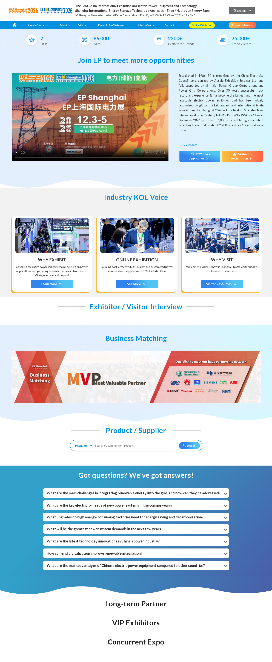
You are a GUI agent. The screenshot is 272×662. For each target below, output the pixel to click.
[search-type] (82, 445)
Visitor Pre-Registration (242, 156)
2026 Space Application (200, 156)
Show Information (37, 25)
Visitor (82, 25)
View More (188, 144)
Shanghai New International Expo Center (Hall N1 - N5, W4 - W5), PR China (125, 15)
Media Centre (146, 25)
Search (189, 445)
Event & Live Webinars (111, 25)
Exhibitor (64, 25)
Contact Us (171, 25)
